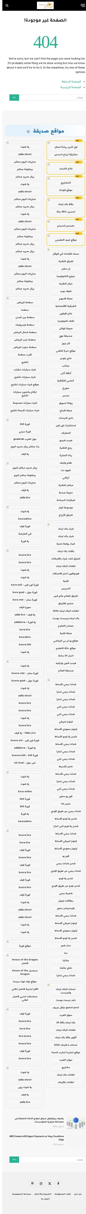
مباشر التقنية (63, 485)
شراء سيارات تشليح (22, 376)
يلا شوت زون (22, 1087)
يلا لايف (22, 453)
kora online (22, 791)
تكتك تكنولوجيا (63, 320)
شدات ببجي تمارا (63, 691)
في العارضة (22, 533)
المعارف (63, 432)
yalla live (22, 497)
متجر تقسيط (63, 766)
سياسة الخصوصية (19, 1194)
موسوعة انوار (63, 507)
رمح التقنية (63, 447)
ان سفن (63, 268)
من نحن (75, 1194)
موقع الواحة (63, 190)
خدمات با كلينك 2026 (63, 1044)
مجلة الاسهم (63, 298)
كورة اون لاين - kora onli (22, 584)
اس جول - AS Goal (22, 762)
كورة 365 (23, 424)
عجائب (63, 365)
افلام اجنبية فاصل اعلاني (22, 988)
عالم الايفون (63, 313)
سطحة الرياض (22, 302)
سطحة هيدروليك (22, 324)
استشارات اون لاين (63, 425)
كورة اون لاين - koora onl (22, 740)
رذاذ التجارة (63, 455)
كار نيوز (63, 343)
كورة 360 (22, 798)
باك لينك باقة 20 (63, 1022)
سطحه (22, 309)
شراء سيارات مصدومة (22, 402)
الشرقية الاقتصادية (63, 305)
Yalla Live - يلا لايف (22, 732)
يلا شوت (22, 146)
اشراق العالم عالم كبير (63, 595)
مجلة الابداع (63, 410)
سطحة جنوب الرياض (22, 347)
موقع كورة (23, 945)
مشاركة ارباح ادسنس (63, 154)
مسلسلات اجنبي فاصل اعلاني (22, 998)
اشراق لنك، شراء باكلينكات (63, 558)
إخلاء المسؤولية (60, 1194)
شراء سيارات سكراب (22, 369)
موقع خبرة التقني (63, 350)
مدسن (63, 395)
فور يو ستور (63, 796)
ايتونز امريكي (63, 721)
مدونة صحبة (63, 492)
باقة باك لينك (63, 204)
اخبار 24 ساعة (63, 655)
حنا (63, 952)
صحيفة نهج (63, 335)
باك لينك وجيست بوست (63, 618)
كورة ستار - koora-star (22, 673)
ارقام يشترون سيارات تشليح (22, 393)
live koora (22, 1036)
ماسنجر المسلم (63, 225)
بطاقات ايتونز (63, 900)
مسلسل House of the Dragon (22, 972)
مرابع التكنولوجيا (63, 276)
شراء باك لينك (63, 528)
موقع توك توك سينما (22, 981)
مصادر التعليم (63, 625)
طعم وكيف (63, 462)
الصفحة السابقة (69, 81)
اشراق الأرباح (63, 514)
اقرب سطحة (22, 354)
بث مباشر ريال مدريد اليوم (22, 446)
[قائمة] (80, 5)
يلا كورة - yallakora (22, 622)
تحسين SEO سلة (63, 211)
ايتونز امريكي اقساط (64, 841)
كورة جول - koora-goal (22, 680)
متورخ (63, 388)
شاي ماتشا (63, 967)
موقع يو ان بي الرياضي (63, 640)
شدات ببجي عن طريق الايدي (64, 811)
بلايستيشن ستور (63, 908)
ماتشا (63, 960)
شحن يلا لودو (64, 878)
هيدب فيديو (63, 440)
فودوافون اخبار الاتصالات (63, 573)
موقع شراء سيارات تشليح (23, 384)
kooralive (22, 637)
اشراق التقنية (63, 261)
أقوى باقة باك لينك (63, 1037)
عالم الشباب (63, 168)
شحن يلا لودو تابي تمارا (63, 826)
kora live (22, 629)
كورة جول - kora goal (22, 592)
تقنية (63, 580)
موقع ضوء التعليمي (63, 239)
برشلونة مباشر (22, 169)
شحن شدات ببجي (63, 863)
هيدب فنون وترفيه (63, 663)
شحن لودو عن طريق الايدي (63, 885)
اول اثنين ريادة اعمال (63, 146)
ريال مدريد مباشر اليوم (22, 467)
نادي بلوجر (63, 358)
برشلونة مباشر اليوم (22, 475)
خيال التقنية (63, 283)
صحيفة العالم (63, 670)
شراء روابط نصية (63, 543)
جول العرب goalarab (22, 439)
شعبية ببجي (63, 893)
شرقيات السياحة (63, 500)
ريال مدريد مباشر (22, 176)
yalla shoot (22, 154)
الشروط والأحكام (40, 1194)
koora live (22, 554)
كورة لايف (22, 526)
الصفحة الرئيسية (68, 87)
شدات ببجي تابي (63, 706)
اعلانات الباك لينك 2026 (64, 610)
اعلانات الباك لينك (63, 566)
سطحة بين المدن (22, 317)
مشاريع (63, 1067)
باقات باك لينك (63, 551)
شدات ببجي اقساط (63, 684)
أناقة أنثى (63, 373)
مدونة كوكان (63, 328)
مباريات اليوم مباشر (22, 161)
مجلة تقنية (63, 633)
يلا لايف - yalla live (22, 614)
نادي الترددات (63, 417)
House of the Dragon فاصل (22, 961)
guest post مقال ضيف (63, 1007)
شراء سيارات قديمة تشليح (22, 410)
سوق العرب (63, 1014)
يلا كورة (23, 541)
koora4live (22, 518)
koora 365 (23, 644)
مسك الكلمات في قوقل (63, 253)
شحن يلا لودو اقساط (63, 736)
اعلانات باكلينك (64, 1082)
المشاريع (63, 182)
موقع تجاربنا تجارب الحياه (63, 1052)
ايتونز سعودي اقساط (63, 729)
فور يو (63, 855)
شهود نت (63, 470)
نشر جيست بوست (63, 1000)
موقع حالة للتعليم (63, 648)
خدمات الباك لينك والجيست (63, 991)
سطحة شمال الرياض (22, 332)
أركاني (63, 477)
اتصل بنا (43, 1199)
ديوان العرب (63, 1059)
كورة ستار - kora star (22, 599)
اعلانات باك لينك (63, 1074)
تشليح (22, 362)
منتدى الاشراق (63, 603)
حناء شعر (63, 945)
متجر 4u (63, 803)
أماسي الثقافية (63, 380)
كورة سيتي (23, 431)
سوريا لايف (23, 607)
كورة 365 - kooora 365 (22, 755)
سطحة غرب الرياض (22, 339)
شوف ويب (63, 291)
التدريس (63, 588)
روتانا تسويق (63, 403)
